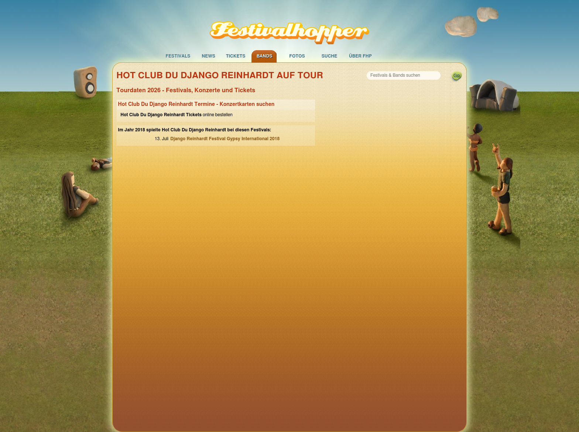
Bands (265, 56)
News (208, 56)
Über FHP (360, 56)
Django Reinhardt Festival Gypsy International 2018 (225, 138)
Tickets (236, 56)
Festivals (177, 56)
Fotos (297, 56)
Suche (330, 56)
